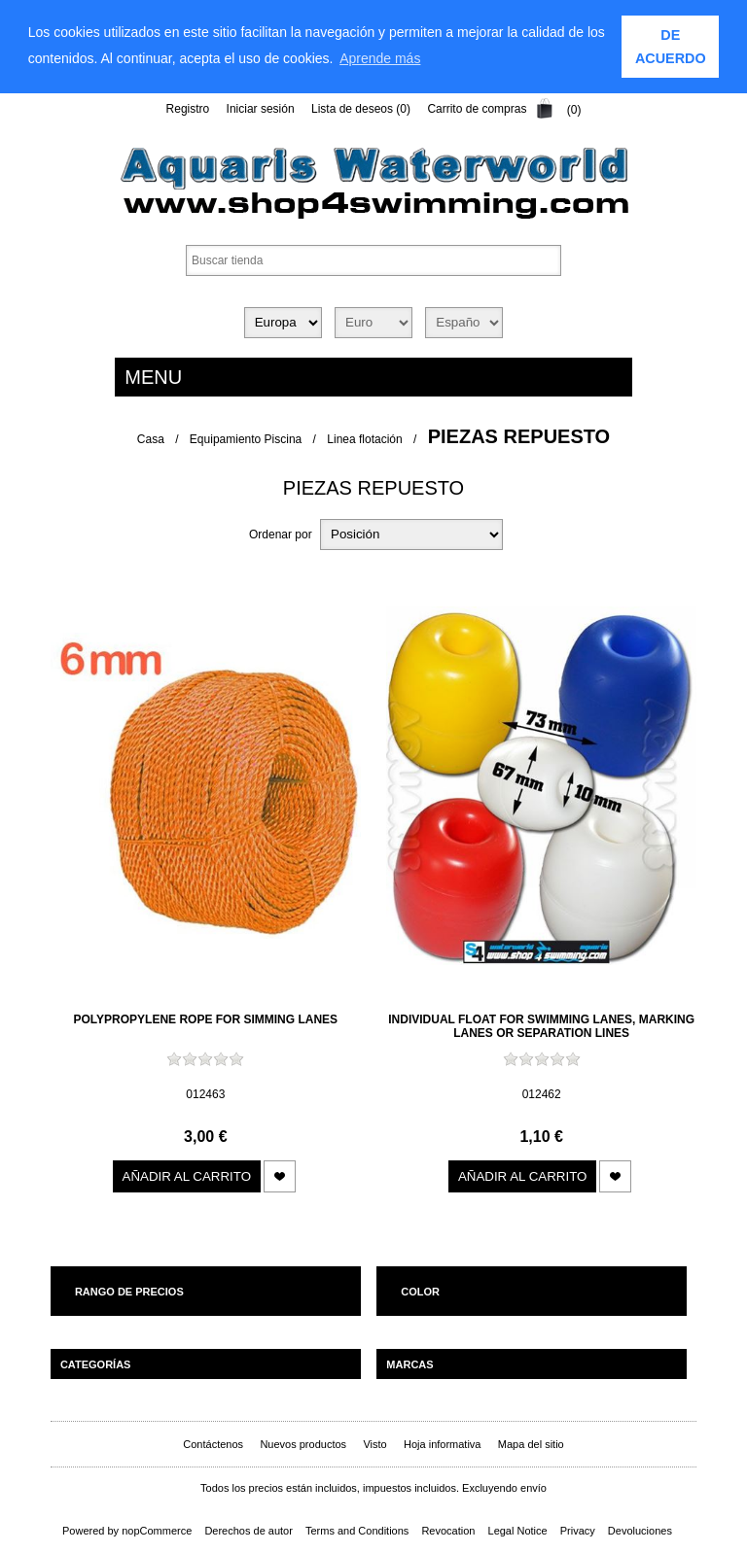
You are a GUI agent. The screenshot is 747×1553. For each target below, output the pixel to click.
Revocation (448, 1530)
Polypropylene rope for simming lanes (206, 1019)
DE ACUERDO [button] (670, 46)
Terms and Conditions (357, 1530)
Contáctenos (213, 1444)
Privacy (577, 1530)
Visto (374, 1444)
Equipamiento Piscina (246, 438)
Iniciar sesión (261, 109)
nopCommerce (157, 1530)
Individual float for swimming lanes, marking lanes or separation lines (541, 1026)
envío (533, 1488)
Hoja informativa (442, 1444)
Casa (150, 438)
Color (420, 1291)
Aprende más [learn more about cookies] (379, 58)
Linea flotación (364, 438)
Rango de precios (129, 1291)
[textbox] (373, 259)
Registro (188, 109)
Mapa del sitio (531, 1444)
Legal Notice (518, 1530)
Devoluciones (640, 1530)
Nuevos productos (303, 1444)
